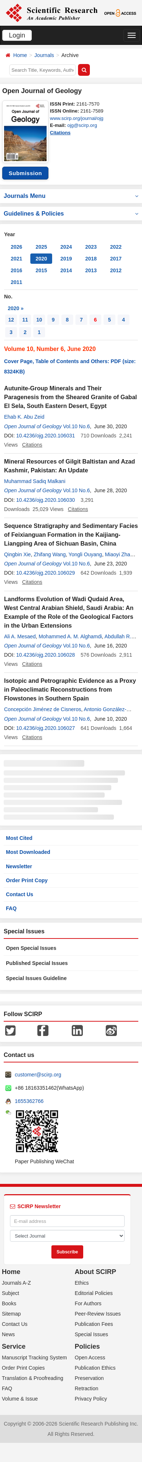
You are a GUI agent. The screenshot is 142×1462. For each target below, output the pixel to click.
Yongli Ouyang (85, 554)
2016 (16, 270)
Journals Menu (71, 196)
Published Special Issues (37, 963)
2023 (91, 247)
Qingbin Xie (17, 554)
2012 (116, 270)
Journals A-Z (16, 1283)
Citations (60, 132)
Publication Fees (94, 1324)
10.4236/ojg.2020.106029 (45, 573)
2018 (91, 259)
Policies (87, 1346)
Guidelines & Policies (71, 213)
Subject (10, 1293)
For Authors (88, 1303)
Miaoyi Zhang (120, 554)
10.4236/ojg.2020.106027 (45, 728)
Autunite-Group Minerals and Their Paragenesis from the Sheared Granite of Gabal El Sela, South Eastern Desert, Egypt (70, 397)
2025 (41, 247)
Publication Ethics (95, 1368)
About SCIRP (95, 1271)
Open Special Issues (31, 948)
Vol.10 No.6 (76, 426)
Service (14, 1346)
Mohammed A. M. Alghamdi (70, 636)
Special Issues (91, 1334)
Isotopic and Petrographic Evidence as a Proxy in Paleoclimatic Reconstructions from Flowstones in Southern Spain (70, 690)
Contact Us (19, 894)
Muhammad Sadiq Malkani (34, 481)
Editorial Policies (94, 1293)
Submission (25, 173)
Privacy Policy (91, 1399)
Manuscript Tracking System (34, 1357)
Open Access (90, 1357)
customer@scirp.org (38, 1075)
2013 (91, 270)
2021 (16, 259)
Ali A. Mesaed (20, 636)
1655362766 (29, 1101)
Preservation (89, 1378)
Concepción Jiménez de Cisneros (42, 709)
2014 (66, 270)
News (8, 1334)
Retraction (86, 1388)
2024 (66, 247)
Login (17, 35)
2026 (16, 247)
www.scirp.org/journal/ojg (77, 118)
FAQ (11, 908)
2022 (116, 247)
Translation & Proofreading (32, 1378)
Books (9, 1303)
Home (20, 55)
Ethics (82, 1283)
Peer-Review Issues (98, 1314)
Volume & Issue (20, 1399)
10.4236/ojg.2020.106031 (45, 436)
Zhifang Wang (50, 554)
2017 (116, 259)
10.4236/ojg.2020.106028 (45, 655)
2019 (66, 259)
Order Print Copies (23, 1368)
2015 (41, 270)
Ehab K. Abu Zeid (24, 417)
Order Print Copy (27, 880)
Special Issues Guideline (36, 978)
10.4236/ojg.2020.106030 (45, 500)
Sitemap (11, 1314)
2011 (16, 282)
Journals (44, 55)
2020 (41, 259)
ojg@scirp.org (82, 125)
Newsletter (19, 866)
